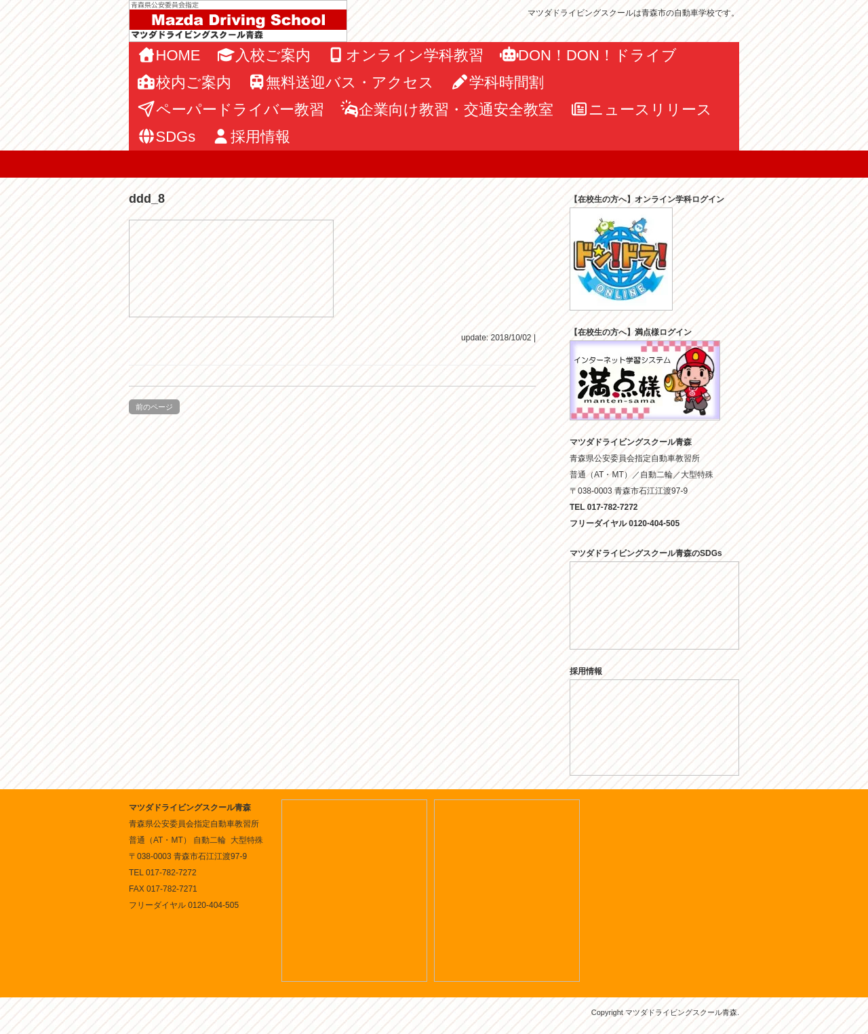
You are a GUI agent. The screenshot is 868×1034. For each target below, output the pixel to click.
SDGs (166, 136)
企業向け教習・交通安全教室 (447, 109)
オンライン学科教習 (405, 55)
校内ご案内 (184, 82)
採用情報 (251, 136)
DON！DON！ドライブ (588, 55)
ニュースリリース (641, 109)
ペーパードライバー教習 (230, 109)
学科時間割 (497, 82)
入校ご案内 (264, 55)
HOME (169, 55)
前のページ (154, 407)
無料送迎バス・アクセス (341, 82)
